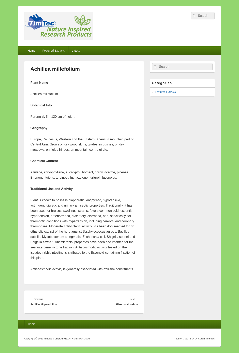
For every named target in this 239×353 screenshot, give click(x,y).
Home (31, 50)
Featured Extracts (53, 50)
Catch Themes (206, 338)
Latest (76, 50)
